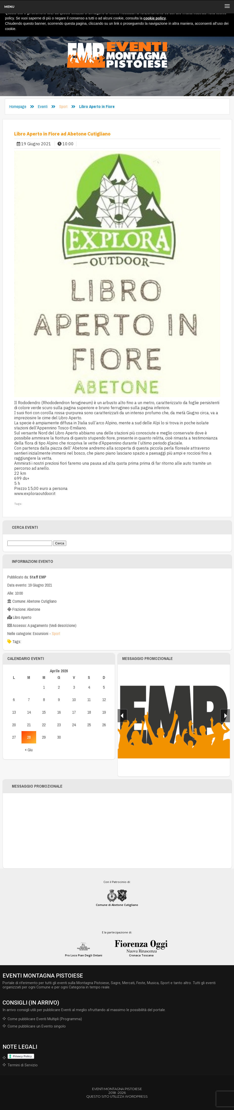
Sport (63, 106)
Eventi (43, 106)
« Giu (29, 750)
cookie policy (154, 18)
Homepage (17, 106)
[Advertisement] (117, 830)
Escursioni (40, 633)
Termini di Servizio (23, 1065)
